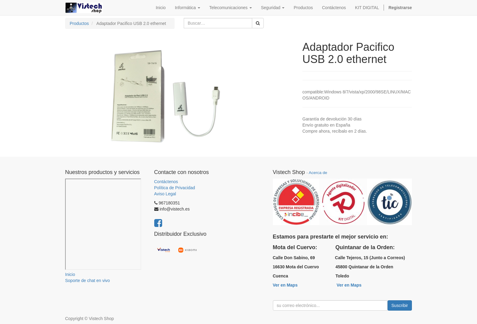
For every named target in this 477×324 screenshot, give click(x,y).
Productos (79, 23)
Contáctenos (166, 181)
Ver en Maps (285, 285)
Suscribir (400, 305)
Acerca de (318, 172)
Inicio (70, 274)
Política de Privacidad (174, 187)
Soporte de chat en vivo (87, 280)
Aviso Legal (165, 193)
